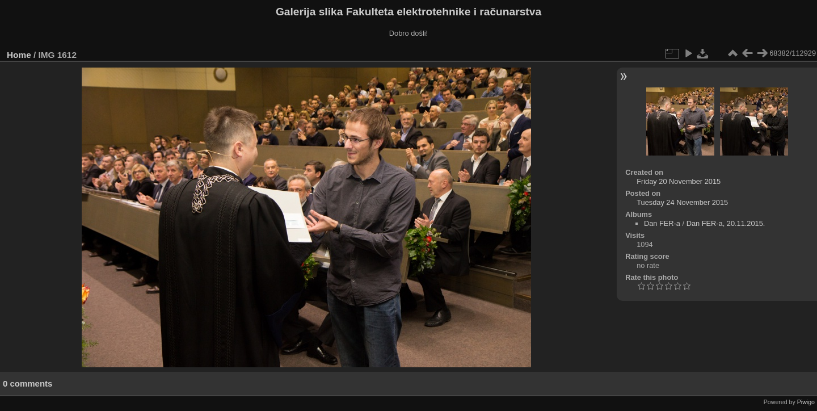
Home (19, 55)
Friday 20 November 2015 (679, 181)
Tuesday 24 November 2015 (682, 202)
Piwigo (806, 402)
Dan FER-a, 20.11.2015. (726, 223)
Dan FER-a (662, 223)
